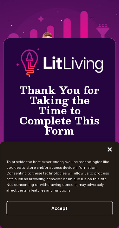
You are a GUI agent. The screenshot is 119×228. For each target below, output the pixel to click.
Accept (59, 208)
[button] (109, 149)
